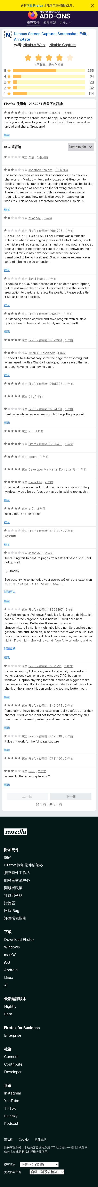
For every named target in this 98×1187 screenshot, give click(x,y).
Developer (13, 1072)
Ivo (30, 431)
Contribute (13, 1064)
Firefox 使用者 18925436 (45, 444)
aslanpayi (34, 218)
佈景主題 (49, 22)
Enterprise (12, 1035)
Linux (8, 977)
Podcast (11, 1123)
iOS (7, 962)
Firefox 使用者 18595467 (45, 609)
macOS (10, 955)
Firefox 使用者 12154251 (45, 112)
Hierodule (35, 482)
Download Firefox (19, 939)
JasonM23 (35, 553)
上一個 (27, 796)
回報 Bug (11, 910)
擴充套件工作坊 (17, 873)
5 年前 (68, 112)
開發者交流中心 (17, 880)
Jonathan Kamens (40, 170)
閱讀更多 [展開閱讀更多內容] (10, 591)
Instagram (12, 1093)
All (6, 985)
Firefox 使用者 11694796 (45, 230)
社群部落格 (13, 895)
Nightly (10, 1006)
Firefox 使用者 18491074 (45, 705)
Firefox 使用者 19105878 (45, 383)
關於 (7, 857)
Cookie (24, 1139)
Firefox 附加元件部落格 (23, 865)
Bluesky (10, 1116)
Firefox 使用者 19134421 (45, 313)
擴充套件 (33, 22)
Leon (31, 771)
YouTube (11, 1101)
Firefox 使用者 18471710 (45, 736)
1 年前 (48, 218)
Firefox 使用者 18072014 (45, 340)
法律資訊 (40, 1139)
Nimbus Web (34, 45)
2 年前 (49, 482)
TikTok (10, 1108)
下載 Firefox (35, 5)
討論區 (9, 903)
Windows (12, 947)
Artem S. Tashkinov (41, 353)
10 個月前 (61, 170)
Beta (8, 1014)
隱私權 (8, 1139)
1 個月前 (42, 157)
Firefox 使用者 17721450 (45, 758)
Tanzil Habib (36, 278)
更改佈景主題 (12, 1172)
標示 (7, 135)
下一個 (71, 796)
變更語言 (10, 1164)
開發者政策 (13, 888)
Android (11, 970)
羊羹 (31, 157)
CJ (30, 396)
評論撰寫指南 (15, 918)
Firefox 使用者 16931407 (45, 530)
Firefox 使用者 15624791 (45, 409)
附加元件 (11, 850)
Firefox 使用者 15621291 (45, 666)
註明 (15, 1147)
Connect (11, 1056)
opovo (33, 456)
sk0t (31, 508)
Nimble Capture (62, 45)
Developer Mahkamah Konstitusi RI (51, 469)
